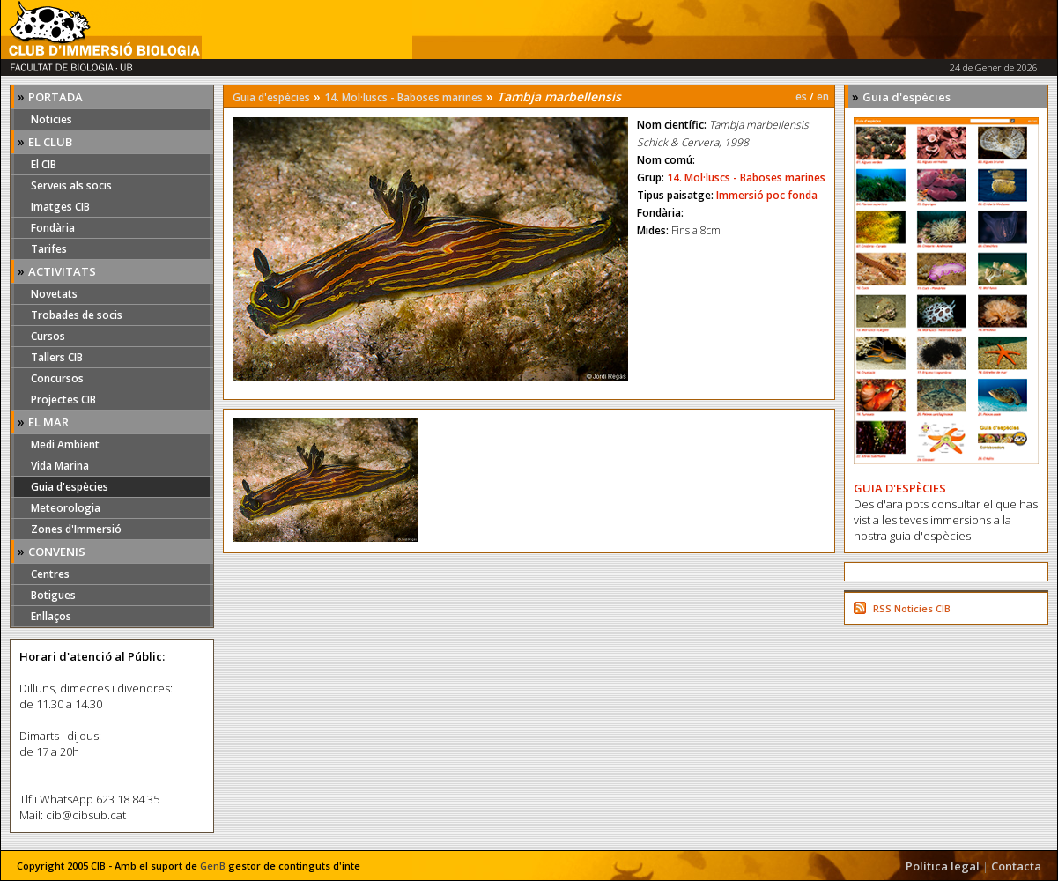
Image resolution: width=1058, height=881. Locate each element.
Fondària (53, 227)
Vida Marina (60, 465)
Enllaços (51, 616)
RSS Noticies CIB (912, 608)
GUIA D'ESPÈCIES (900, 488)
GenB (213, 865)
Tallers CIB (57, 357)
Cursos (48, 336)
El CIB (43, 164)
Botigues (53, 595)
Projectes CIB (63, 399)
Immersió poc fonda (767, 195)
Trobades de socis (76, 314)
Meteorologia (65, 507)
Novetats (54, 293)
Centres (50, 573)
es (801, 96)
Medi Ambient (65, 444)
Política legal (943, 866)
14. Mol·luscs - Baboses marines (403, 97)
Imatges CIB (60, 206)
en (823, 96)
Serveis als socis (71, 185)
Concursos (57, 378)
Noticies (51, 119)
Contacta (1016, 866)
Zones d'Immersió (76, 529)
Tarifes (49, 248)
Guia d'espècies (69, 486)
